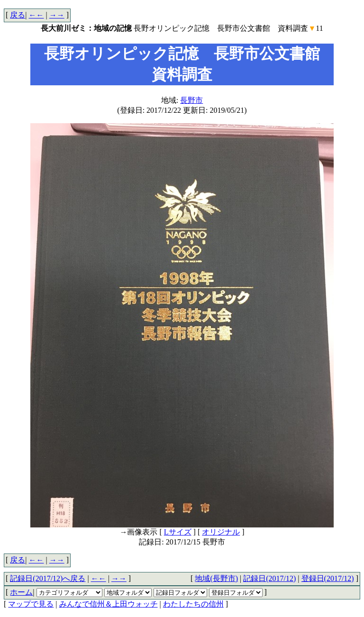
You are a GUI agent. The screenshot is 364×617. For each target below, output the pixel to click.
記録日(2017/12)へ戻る (47, 578)
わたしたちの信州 (193, 604)
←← (36, 15)
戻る (17, 15)
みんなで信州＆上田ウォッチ (108, 604)
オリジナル (221, 532)
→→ (56, 15)
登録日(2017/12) (327, 578)
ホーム (21, 592)
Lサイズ (177, 532)
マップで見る (31, 604)
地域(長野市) (216, 578)
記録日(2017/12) (269, 578)
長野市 (191, 100)
